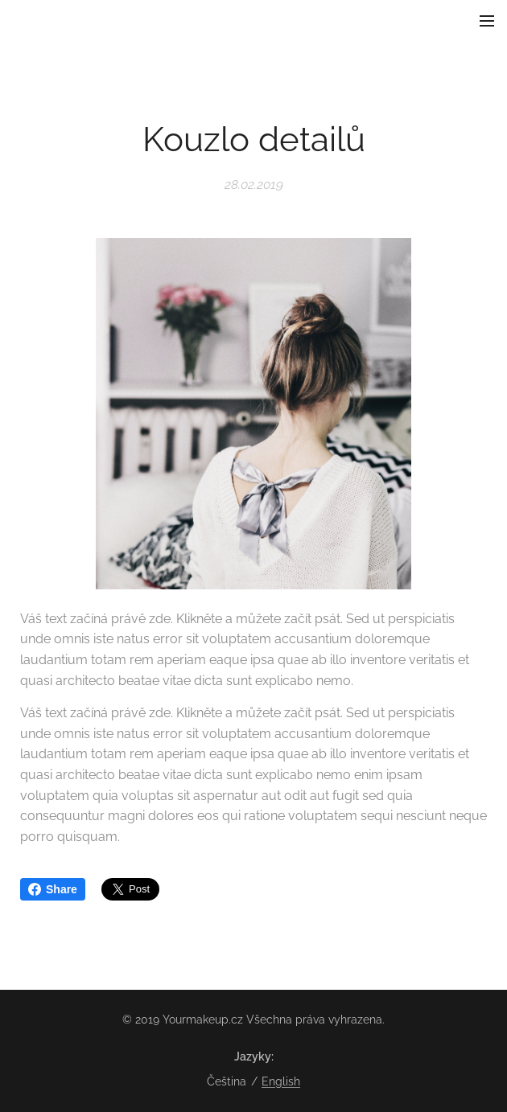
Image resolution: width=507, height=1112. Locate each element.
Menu (487, 21)
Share (52, 889)
